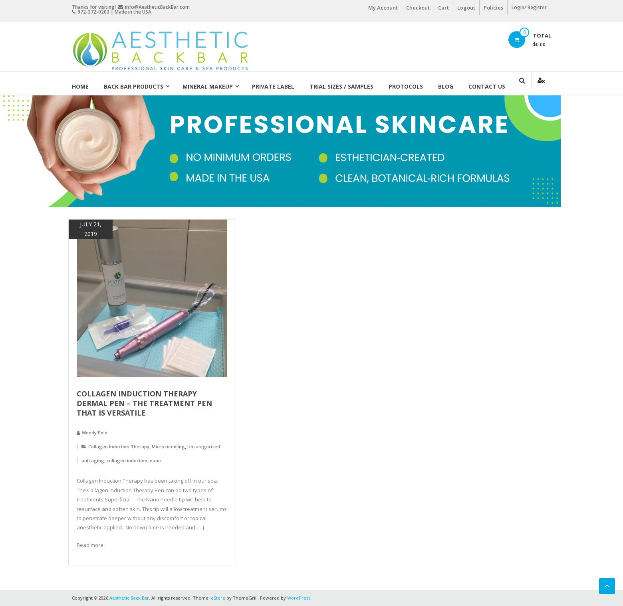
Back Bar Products (133, 86)
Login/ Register (529, 7)
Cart (443, 7)
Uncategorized (203, 447)
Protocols (406, 86)
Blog (445, 86)
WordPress (298, 598)
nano (155, 460)
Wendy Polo (94, 433)
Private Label (273, 86)
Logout (466, 7)
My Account (383, 7)
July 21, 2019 (90, 229)
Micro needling (168, 447)
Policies (493, 7)
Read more (90, 545)
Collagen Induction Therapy (118, 447)
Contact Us (486, 86)
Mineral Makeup (208, 86)
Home (80, 86)
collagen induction (127, 460)
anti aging (92, 460)
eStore (218, 598)
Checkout (418, 7)
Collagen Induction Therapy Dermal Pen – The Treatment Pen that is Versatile (144, 403)
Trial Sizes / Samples (341, 86)
